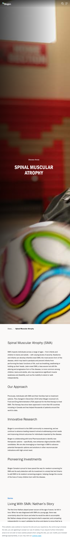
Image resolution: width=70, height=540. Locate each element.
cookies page (36, 536)
